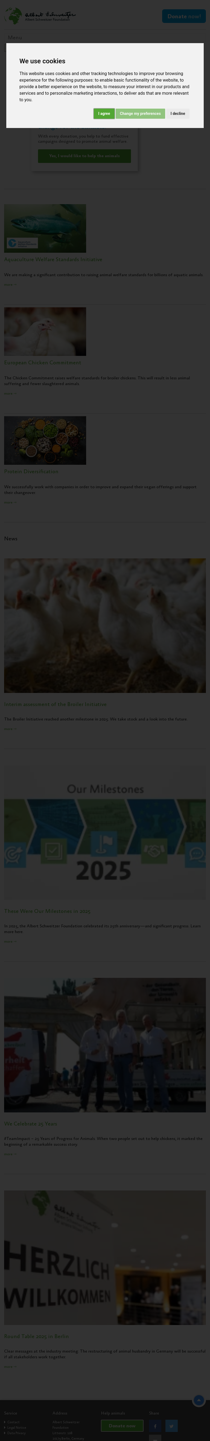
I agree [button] (104, 113)
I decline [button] (178, 113)
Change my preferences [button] (140, 113)
